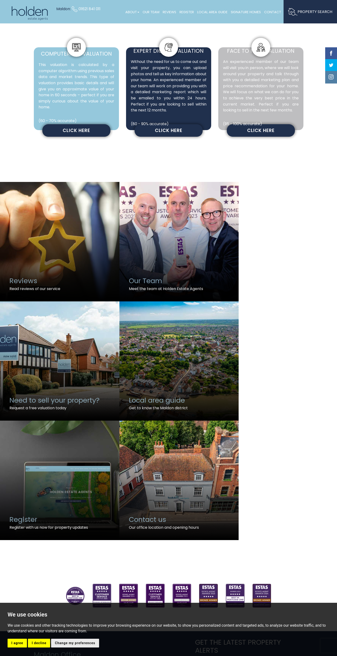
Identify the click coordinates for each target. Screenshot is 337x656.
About (132, 12)
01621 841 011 (86, 9)
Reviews (169, 12)
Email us (44, 552)
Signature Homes (246, 12)
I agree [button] (17, 643)
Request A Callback (249, 553)
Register (186, 12)
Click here (76, 130)
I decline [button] (39, 643)
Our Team (150, 12)
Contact (272, 12)
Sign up (249, 532)
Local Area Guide (212, 12)
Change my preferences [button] (75, 643)
